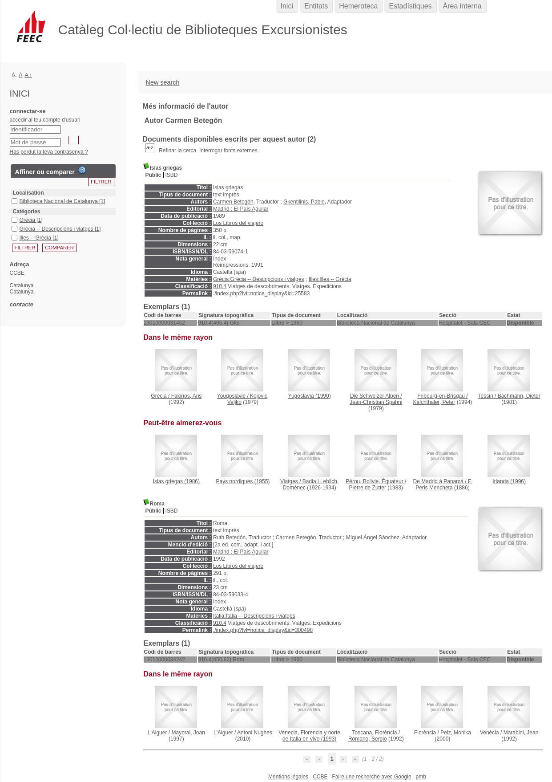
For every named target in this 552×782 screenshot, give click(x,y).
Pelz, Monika (455, 732)
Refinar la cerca (177, 150)
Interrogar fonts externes (228, 150)
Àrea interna (462, 6)
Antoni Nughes (254, 732)
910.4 (219, 286)
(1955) (243, 481)
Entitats (316, 6)
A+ (28, 75)
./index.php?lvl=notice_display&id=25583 (261, 293)
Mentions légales (288, 777)
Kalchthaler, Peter (434, 402)
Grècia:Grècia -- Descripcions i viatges (258, 279)
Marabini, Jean (521, 732)
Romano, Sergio (367, 739)
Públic (153, 175)
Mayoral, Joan (188, 732)
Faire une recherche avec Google (371, 777)
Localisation (28, 193)
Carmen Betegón (233, 202)
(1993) (309, 735)
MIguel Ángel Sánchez (372, 537)
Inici (287, 6)
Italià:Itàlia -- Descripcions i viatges (254, 616)
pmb (421, 777)
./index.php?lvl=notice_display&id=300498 (263, 630)
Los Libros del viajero (238, 223)
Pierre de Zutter (367, 488)
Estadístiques (410, 6)
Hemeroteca (358, 6)
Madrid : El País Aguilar (241, 209)
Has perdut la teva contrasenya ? (49, 152)
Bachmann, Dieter (519, 396)
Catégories (26, 211)
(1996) (509, 481)
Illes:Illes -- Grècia (330, 279)
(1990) (309, 396)
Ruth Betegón (229, 537)
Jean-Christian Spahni (376, 402)
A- (14, 74)
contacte (21, 304)
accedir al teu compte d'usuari (45, 120)
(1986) (176, 481)
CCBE (320, 777)
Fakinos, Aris (186, 396)
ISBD (171, 175)
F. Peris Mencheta (443, 484)
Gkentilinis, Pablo (304, 202)
